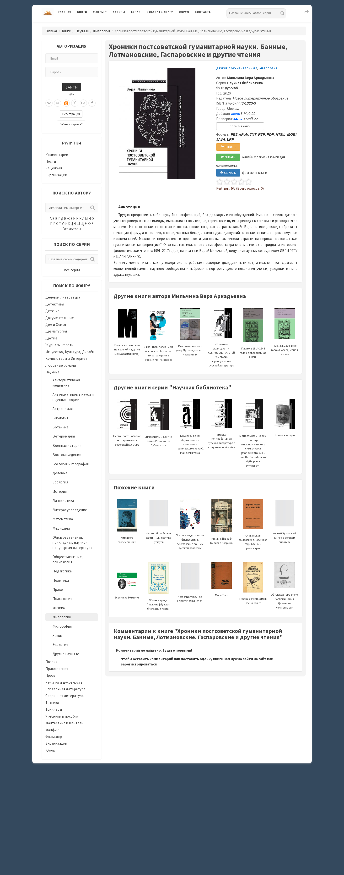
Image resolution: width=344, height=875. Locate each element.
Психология (62, 598)
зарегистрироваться (139, 664)
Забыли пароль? (71, 124)
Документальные (59, 318)
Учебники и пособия (62, 716)
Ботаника (60, 427)
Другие (51, 338)
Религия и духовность (63, 682)
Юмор (50, 750)
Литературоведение (70, 510)
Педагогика (62, 571)
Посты (50, 161)
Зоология (60, 482)
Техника (52, 702)
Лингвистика (63, 500)
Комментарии (56, 154)
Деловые (60, 473)
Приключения (56, 668)
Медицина (61, 528)
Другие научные (66, 654)
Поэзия (51, 661)
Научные (82, 31)
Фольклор (53, 736)
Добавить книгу (159, 12)
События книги (240, 126)
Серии (136, 12)
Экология (60, 644)
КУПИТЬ (228, 147)
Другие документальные (236, 68)
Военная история (67, 445)
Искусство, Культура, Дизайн (69, 351)
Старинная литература (64, 695)
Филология (101, 31)
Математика (63, 519)
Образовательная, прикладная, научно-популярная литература (72, 542)
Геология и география (71, 464)
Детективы (54, 304)
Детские (52, 311)
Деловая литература (62, 297)
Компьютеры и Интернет (66, 358)
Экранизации (56, 175)
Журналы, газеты (59, 345)
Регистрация (71, 114)
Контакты (203, 12)
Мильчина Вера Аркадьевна (250, 77)
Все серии (72, 270)
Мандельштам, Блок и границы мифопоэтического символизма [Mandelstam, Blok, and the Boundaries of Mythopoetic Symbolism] (253, 439)
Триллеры (53, 709)
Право (58, 589)
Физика (59, 608)
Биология (60, 418)
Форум (184, 12)
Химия (58, 635)
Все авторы (72, 229)
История (60, 491)
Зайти (71, 86)
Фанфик (52, 730)
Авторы (119, 12)
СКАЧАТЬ (228, 173)
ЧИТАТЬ (228, 157)
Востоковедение (67, 454)
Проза (50, 675)
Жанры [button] (98, 12)
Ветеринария (64, 436)
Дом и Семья (55, 324)
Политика (61, 580)
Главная (64, 12)
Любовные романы (60, 365)
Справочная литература (65, 689)
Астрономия (63, 408)
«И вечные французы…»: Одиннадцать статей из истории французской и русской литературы (221, 344)
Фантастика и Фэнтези (64, 723)
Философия (62, 626)
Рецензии (53, 168)
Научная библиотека (245, 83)
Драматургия (56, 331)
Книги (82, 12)
